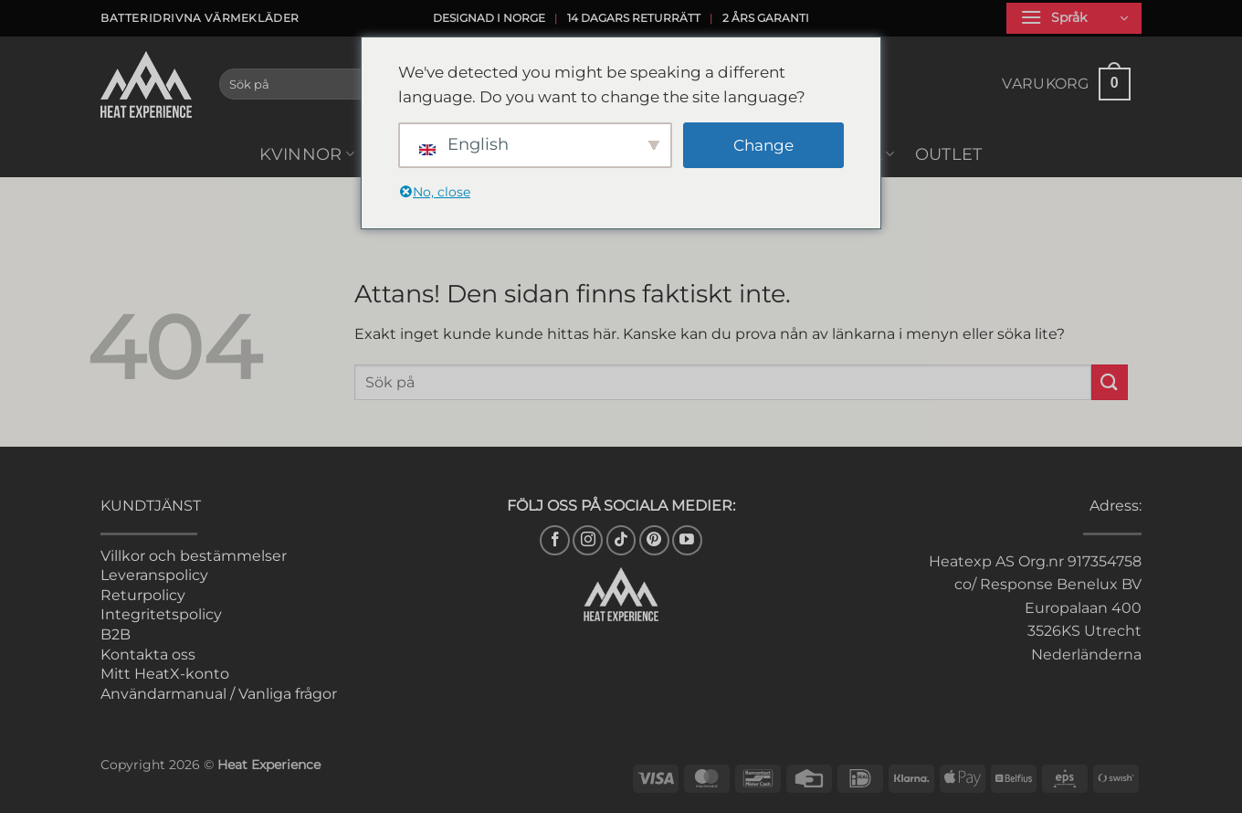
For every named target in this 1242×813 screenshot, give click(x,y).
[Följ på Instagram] (588, 540)
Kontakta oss (147, 654)
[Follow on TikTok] (621, 540)
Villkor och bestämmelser (193, 556)
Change (763, 145)
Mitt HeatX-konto (164, 673)
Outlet (949, 154)
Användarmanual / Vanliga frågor (218, 693)
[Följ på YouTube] (687, 540)
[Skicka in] (1109, 382)
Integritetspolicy (161, 614)
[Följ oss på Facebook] (555, 540)
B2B (115, 634)
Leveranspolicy (154, 575)
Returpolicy (142, 595)
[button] (1074, 18)
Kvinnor (306, 154)
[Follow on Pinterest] (654, 540)
